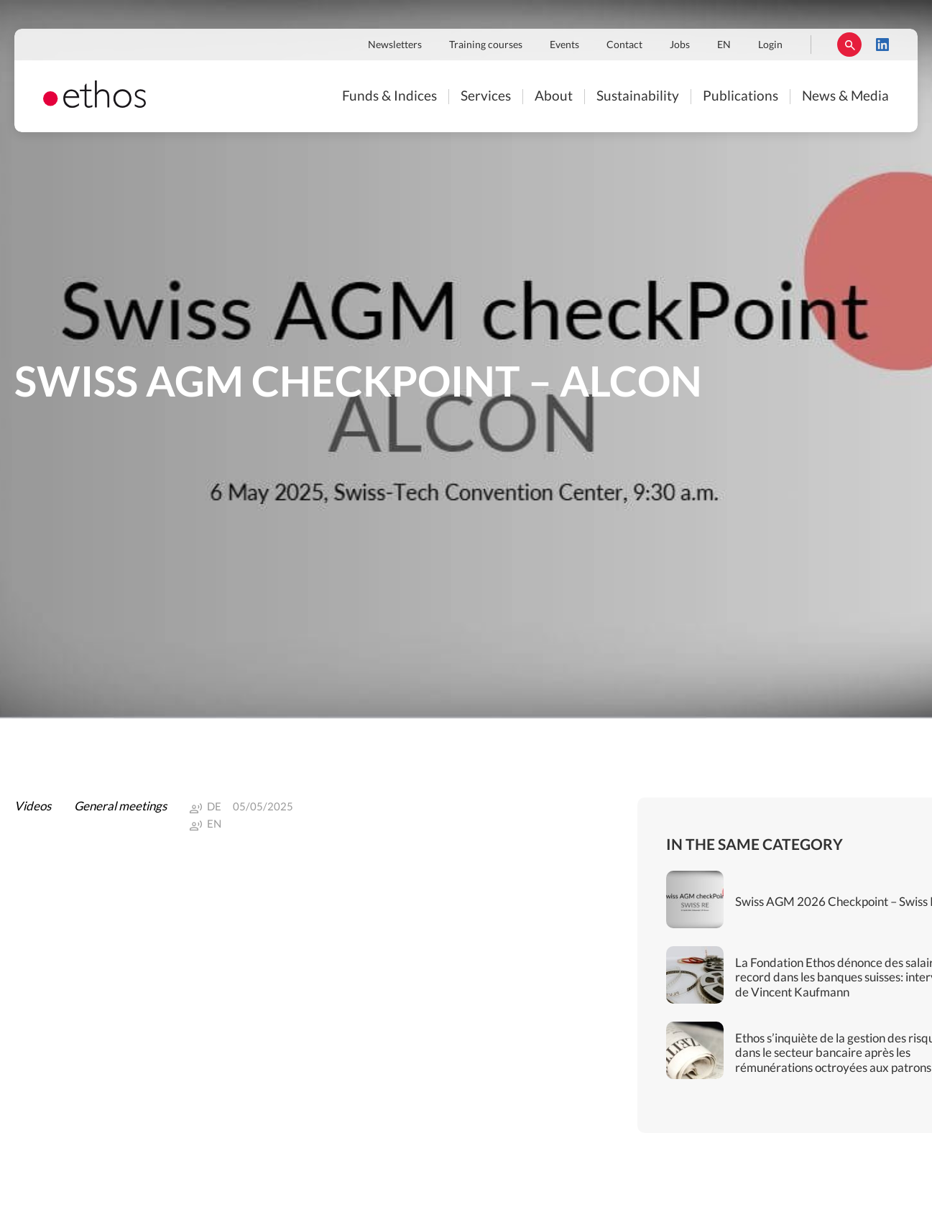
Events (564, 45)
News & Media (845, 96)
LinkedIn (882, 44)
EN (724, 45)
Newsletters (395, 45)
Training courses (485, 45)
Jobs (680, 45)
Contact (624, 45)
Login (770, 45)
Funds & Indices (389, 96)
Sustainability (637, 96)
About (554, 96)
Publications (740, 96)
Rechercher (849, 44)
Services (486, 96)
